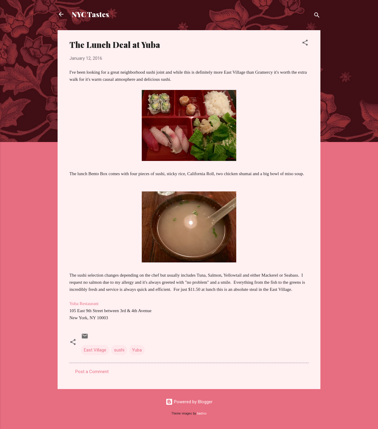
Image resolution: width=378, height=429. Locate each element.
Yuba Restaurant (84, 303)
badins (202, 413)
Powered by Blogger (189, 401)
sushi (119, 350)
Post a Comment (92, 371)
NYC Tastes (90, 14)
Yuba (137, 350)
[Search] (316, 16)
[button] (305, 43)
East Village (95, 350)
